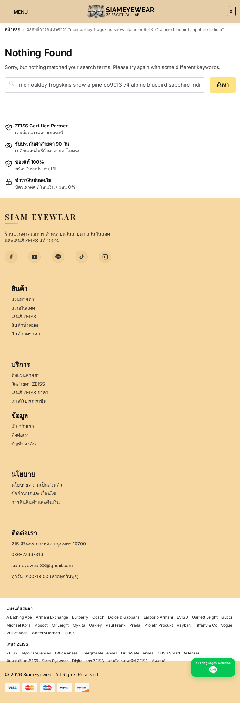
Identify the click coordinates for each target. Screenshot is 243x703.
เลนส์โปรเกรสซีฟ (28, 401)
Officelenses (66, 653)
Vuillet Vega (17, 633)
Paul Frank (116, 625)
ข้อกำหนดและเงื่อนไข (33, 493)
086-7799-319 (27, 554)
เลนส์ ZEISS (23, 316)
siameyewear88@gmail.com (42, 565)
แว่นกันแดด (23, 308)
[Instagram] (105, 257)
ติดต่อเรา (20, 435)
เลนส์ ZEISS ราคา (29, 392)
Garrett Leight (205, 617)
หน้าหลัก (12, 29)
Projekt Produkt (158, 625)
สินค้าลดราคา (25, 333)
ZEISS (69, 633)
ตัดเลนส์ (158, 660)
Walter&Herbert (46, 633)
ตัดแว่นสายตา (25, 375)
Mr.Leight (60, 625)
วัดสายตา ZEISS (28, 384)
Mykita (79, 625)
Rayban (184, 625)
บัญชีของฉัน (23, 443)
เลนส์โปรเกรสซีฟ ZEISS (128, 660)
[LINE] (58, 257)
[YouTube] (34, 257)
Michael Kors (18, 625)
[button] (230, 11)
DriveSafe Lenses (137, 653)
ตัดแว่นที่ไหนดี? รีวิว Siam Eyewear (37, 660)
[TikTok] (82, 257)
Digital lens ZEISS (88, 660)
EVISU (182, 617)
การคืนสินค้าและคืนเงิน (35, 502)
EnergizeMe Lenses (99, 653)
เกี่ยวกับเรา (22, 426)
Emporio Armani (158, 617)
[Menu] (14, 11)
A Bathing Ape (19, 617)
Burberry (80, 617)
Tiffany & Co (206, 625)
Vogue (226, 625)
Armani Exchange (52, 617)
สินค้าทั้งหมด (24, 325)
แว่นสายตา (22, 299)
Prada (134, 625)
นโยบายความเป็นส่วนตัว (36, 485)
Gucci (226, 617)
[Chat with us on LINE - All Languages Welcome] (213, 667)
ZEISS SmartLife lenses (178, 653)
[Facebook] (11, 257)
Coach (98, 617)
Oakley (95, 625)
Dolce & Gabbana (124, 617)
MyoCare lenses (36, 653)
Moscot (41, 625)
